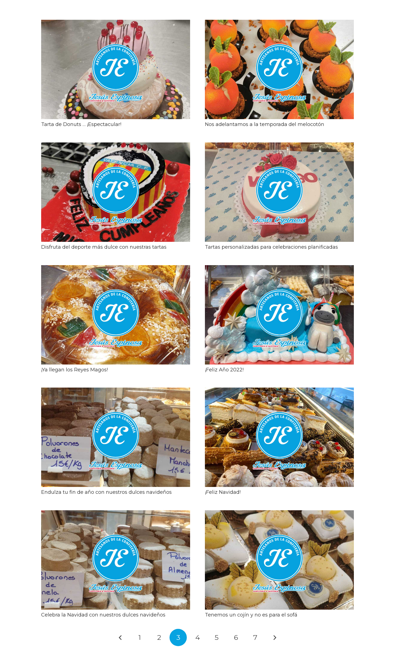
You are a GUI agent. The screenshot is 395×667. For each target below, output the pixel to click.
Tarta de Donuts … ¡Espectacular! (81, 124)
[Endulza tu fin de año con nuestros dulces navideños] (115, 391)
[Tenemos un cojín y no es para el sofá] (279, 514)
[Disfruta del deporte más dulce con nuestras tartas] (115, 146)
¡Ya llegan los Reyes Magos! (74, 370)
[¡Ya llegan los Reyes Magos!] (115, 269)
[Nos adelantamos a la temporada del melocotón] (279, 24)
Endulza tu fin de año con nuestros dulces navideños (106, 492)
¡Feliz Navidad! (223, 492)
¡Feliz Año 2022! (224, 370)
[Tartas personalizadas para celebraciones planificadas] (279, 146)
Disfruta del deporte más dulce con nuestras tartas (104, 247)
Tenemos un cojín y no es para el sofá (251, 615)
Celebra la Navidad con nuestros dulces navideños (103, 615)
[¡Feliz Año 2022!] (279, 269)
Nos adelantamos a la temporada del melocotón (264, 124)
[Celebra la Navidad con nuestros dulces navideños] (115, 514)
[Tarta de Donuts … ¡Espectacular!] (115, 24)
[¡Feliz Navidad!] (279, 391)
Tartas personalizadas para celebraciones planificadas (271, 247)
